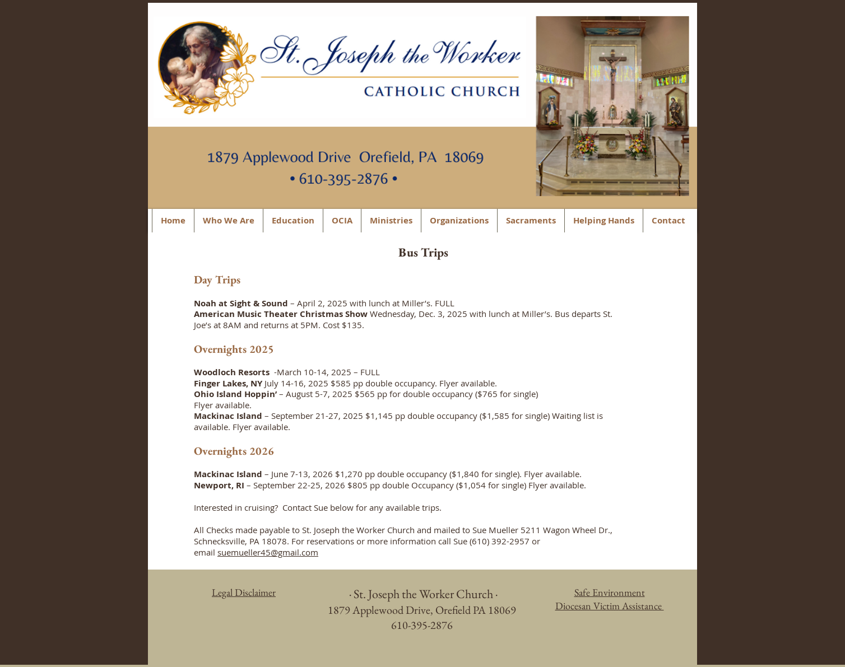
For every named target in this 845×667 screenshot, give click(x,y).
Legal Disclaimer (244, 592)
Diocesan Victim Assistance (609, 605)
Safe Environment (609, 592)
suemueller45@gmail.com (267, 552)
